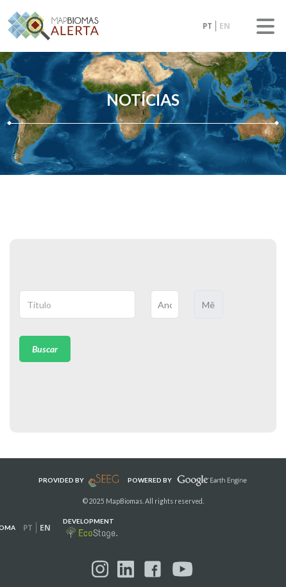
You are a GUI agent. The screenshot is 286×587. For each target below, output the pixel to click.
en (224, 26)
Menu (265, 26)
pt (207, 26)
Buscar (45, 348)
